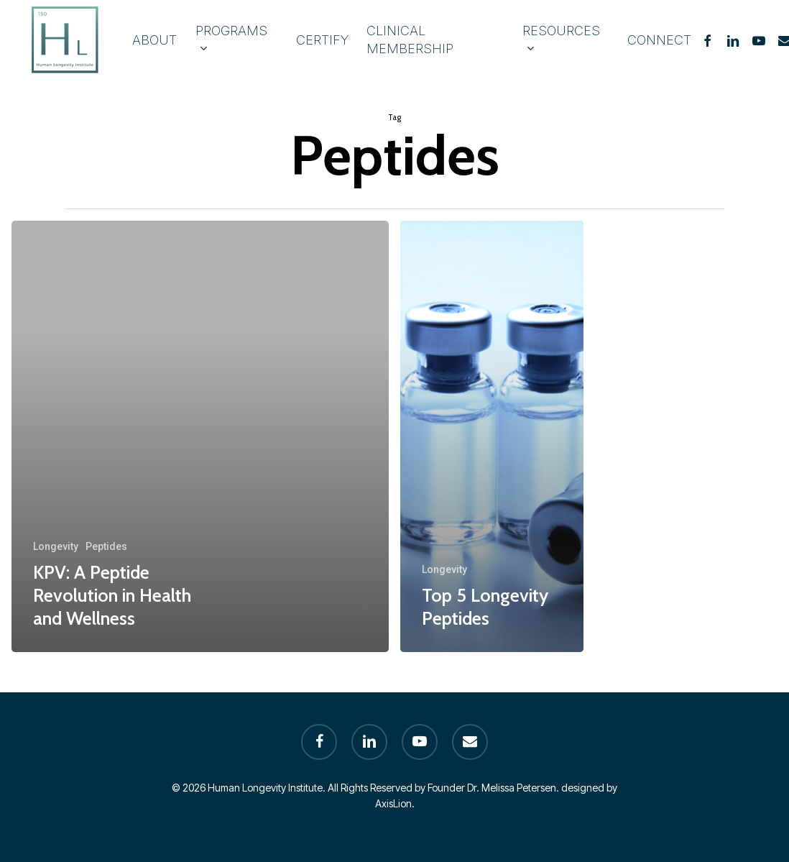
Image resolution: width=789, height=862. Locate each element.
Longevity (55, 546)
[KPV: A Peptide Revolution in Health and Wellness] (200, 436)
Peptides (106, 546)
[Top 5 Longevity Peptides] (491, 436)
